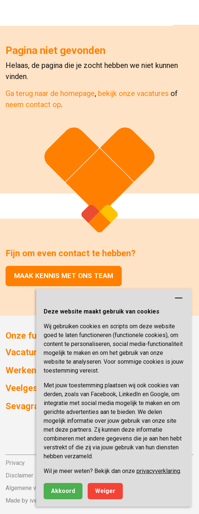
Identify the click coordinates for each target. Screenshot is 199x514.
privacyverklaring (158, 470)
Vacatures (26, 352)
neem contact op (33, 104)
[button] (186, 13)
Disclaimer (19, 475)
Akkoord (63, 490)
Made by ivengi (25, 500)
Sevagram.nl (30, 406)
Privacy (15, 462)
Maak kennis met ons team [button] (63, 275)
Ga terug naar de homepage (50, 93)
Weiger (105, 490)
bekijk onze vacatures (133, 93)
